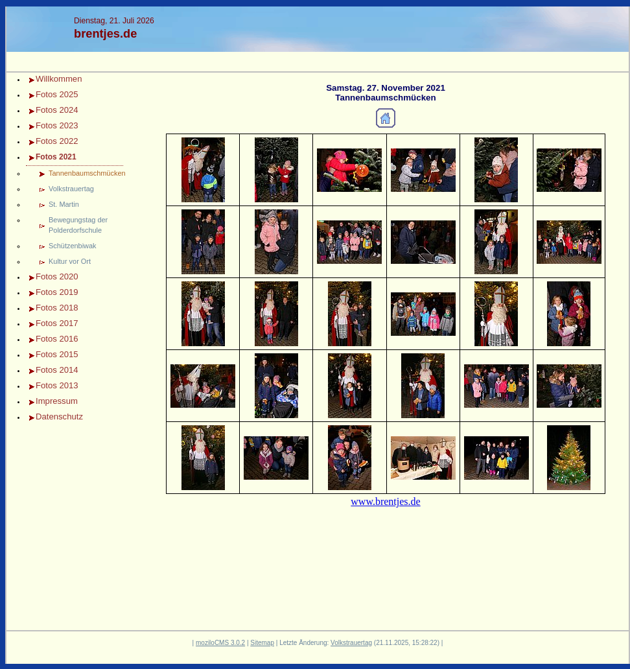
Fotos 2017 (57, 323)
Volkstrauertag (71, 189)
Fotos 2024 (57, 110)
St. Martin (64, 204)
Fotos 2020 (57, 276)
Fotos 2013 (57, 385)
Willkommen (59, 79)
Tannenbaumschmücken (86, 173)
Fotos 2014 (57, 370)
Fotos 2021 (56, 156)
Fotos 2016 (57, 339)
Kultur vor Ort (70, 261)
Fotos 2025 (57, 94)
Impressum (57, 401)
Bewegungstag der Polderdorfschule (78, 225)
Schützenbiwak (73, 246)
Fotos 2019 (57, 292)
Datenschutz (59, 416)
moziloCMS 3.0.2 (220, 642)
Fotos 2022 (57, 141)
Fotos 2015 (57, 354)
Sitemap (262, 642)
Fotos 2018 (57, 307)
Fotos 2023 (57, 125)
